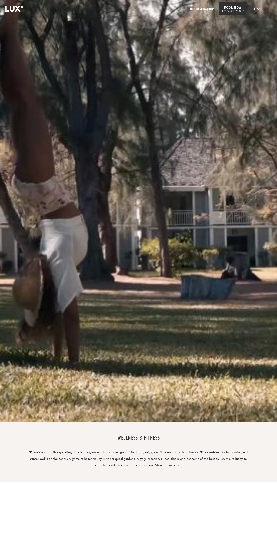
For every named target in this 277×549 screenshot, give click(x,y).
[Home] (14, 9)
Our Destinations (202, 9)
